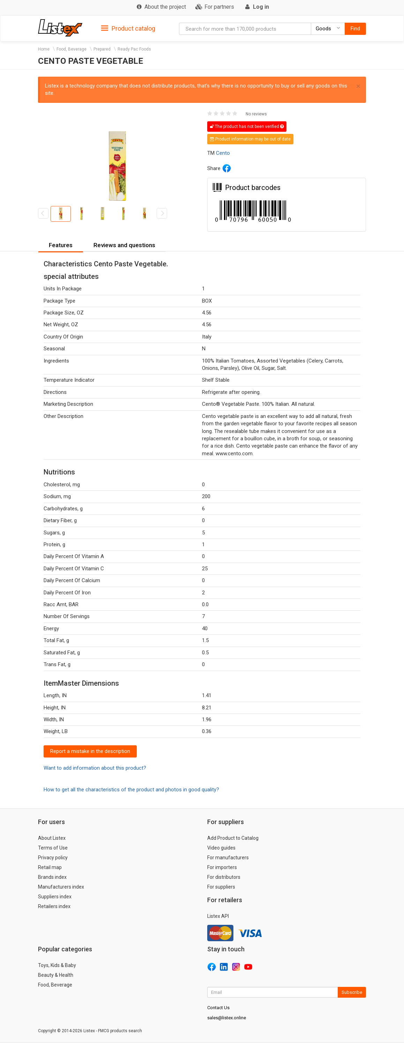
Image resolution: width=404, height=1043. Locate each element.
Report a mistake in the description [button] (90, 751)
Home (44, 49)
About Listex (52, 838)
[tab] (128, 28)
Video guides (221, 848)
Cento (223, 153)
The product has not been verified (247, 126)
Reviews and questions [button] (124, 245)
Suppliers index (55, 896)
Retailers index (54, 906)
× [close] (358, 86)
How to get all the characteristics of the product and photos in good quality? (131, 789)
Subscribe (352, 992)
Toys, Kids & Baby (57, 965)
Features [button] (61, 245)
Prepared (102, 49)
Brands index (52, 877)
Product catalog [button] (128, 28)
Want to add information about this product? (95, 768)
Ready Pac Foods (134, 49)
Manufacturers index (61, 887)
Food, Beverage (72, 49)
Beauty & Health (55, 975)
